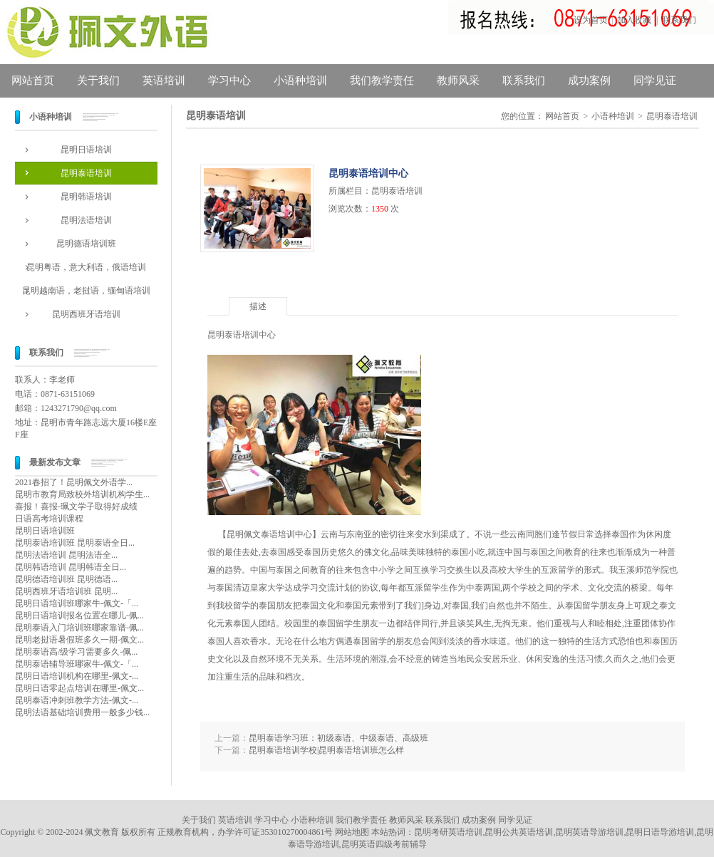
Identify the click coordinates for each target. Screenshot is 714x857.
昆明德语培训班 (86, 244)
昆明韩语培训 (86, 197)
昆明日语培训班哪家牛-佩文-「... (76, 603)
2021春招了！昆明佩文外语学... (74, 482)
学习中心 (229, 80)
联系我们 (679, 20)
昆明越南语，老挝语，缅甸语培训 (86, 291)
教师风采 (458, 80)
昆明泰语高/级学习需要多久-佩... (76, 652)
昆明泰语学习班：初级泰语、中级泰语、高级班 (338, 738)
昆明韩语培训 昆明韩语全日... (70, 567)
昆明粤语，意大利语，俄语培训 (86, 267)
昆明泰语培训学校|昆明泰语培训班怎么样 (326, 750)
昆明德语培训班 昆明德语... (66, 579)
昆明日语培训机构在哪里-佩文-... (76, 676)
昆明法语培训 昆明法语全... (66, 555)
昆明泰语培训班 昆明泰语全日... (75, 543)
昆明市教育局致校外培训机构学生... (82, 494)
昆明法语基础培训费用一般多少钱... (82, 712)
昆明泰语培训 (86, 173)
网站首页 (32, 80)
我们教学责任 (382, 80)
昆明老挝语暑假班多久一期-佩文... (79, 640)
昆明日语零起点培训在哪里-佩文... (79, 688)
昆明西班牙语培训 (86, 314)
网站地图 (352, 832)
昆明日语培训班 (45, 531)
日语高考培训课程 (49, 519)
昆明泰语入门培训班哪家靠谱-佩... (79, 628)
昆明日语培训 (86, 150)
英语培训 (164, 80)
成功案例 (589, 80)
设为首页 (591, 20)
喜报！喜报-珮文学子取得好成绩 (76, 506)
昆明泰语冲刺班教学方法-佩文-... (76, 700)
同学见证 (654, 80)
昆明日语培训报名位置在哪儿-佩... (79, 615)
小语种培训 (300, 80)
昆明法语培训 (86, 220)
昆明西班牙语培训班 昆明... (66, 591)
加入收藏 (634, 20)
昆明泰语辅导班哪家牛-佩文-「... (76, 664)
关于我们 (98, 80)
